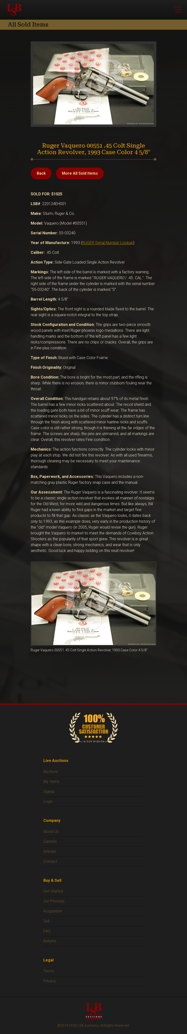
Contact (50, 861)
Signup (49, 791)
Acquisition (52, 911)
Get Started (53, 891)
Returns (49, 941)
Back (41, 173)
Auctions (50, 771)
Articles (49, 851)
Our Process (54, 901)
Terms (48, 971)
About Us (51, 831)
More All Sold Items (80, 173)
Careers (50, 841)
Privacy (49, 981)
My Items (51, 781)
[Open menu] (178, 10)
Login (48, 801)
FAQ (46, 931)
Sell (46, 921)
